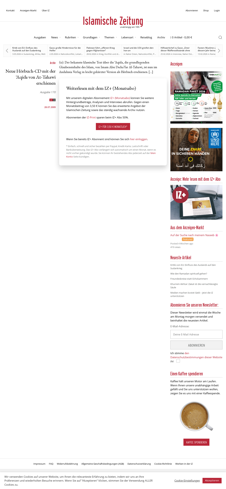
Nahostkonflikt (67, 54)
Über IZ (45, 10)
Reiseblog (146, 37)
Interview (177, 54)
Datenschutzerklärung (139, 463)
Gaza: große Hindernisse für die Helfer (65, 49)
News (54, 37)
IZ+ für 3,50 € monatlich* (113, 126)
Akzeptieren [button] (212, 480)
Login (217, 10)
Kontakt (10, 10)
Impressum (39, 463)
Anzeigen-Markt (28, 10)
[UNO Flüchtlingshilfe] (196, 170)
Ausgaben (40, 37)
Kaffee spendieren (196, 442)
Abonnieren (192, 10)
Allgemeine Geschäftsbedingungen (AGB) (102, 463)
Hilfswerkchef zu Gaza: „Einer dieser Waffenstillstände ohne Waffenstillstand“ (175, 50)
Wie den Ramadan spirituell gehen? (188, 273)
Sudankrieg (29, 54)
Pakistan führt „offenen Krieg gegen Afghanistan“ (101, 49)
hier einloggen (138, 139)
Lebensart (127, 37)
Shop (206, 10)
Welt (43, 54)
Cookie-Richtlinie (163, 463)
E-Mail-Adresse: (179, 326)
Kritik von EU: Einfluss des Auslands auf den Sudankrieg (26, 49)
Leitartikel (79, 54)
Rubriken (70, 37)
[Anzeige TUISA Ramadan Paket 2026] (196, 122)
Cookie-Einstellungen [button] (187, 480)
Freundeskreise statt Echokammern (189, 278)
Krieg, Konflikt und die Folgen (112, 54)
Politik (156, 54)
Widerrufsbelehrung (67, 463)
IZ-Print (91, 117)
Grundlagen (90, 37)
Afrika (37, 54)
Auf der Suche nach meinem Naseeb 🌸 (194, 235)
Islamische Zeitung (113, 20)
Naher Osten (131, 54)
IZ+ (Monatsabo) (120, 98)
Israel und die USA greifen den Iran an (138, 49)
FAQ (51, 463)
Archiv (161, 37)
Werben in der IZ (184, 463)
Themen (109, 37)
